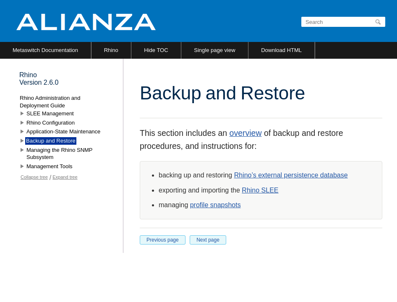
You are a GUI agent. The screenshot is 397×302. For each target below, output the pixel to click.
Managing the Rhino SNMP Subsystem (59, 154)
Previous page (162, 240)
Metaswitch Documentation (45, 50)
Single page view (214, 50)
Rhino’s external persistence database (291, 175)
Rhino (111, 50)
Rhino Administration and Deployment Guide (50, 102)
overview (246, 133)
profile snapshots (215, 204)
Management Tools (49, 166)
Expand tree (64, 177)
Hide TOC (156, 50)
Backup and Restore (51, 141)
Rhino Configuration (50, 123)
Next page (207, 240)
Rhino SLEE (260, 190)
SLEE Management (50, 113)
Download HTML (281, 50)
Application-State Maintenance (63, 131)
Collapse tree (34, 177)
